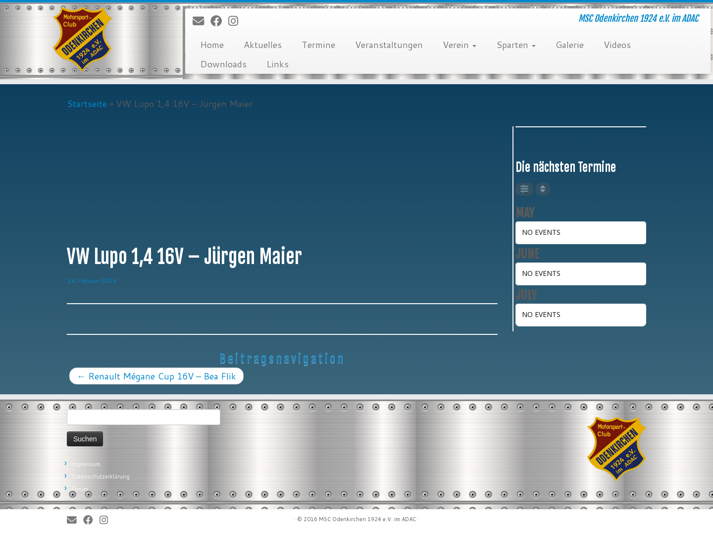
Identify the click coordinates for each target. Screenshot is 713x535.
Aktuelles (263, 44)
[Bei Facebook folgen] (219, 21)
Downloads (223, 63)
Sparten (516, 44)
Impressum (86, 464)
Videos (617, 44)
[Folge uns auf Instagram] (236, 21)
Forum (80, 489)
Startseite (87, 103)
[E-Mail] (201, 21)
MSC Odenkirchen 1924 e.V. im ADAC (367, 519)
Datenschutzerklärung (101, 477)
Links (277, 63)
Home (212, 44)
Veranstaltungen (389, 44)
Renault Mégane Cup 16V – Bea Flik (156, 376)
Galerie (570, 44)
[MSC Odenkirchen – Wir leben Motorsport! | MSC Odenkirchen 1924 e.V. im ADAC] (82, 39)
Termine (318, 44)
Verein (459, 44)
